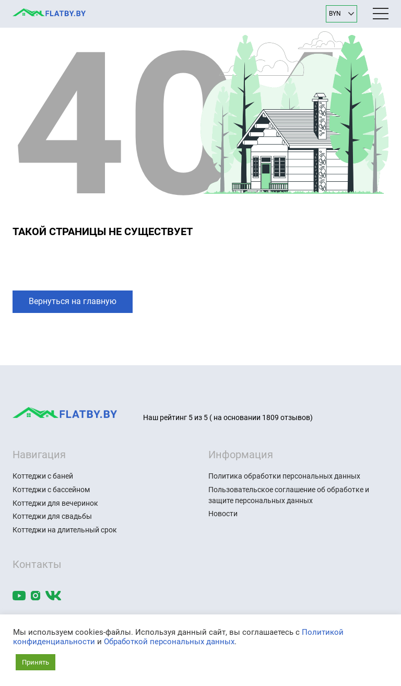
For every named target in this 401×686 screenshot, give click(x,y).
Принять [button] (35, 662)
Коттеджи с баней (43, 476)
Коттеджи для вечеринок (55, 503)
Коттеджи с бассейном (51, 489)
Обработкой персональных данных (169, 641)
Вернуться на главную (72, 301)
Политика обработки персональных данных (284, 476)
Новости (223, 513)
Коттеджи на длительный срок (65, 530)
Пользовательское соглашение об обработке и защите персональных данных (288, 495)
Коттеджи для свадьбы (52, 516)
